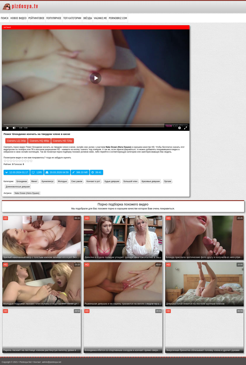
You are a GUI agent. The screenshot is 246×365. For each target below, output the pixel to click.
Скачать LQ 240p (16, 140)
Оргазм (167, 181)
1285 (37, 172)
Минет (34, 181)
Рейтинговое (36, 18)
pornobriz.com (118, 18)
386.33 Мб (79, 172)
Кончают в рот (93, 181)
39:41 (96, 172)
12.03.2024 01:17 (16, 172)
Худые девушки (111, 181)
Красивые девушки (151, 181)
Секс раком (76, 181)
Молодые (62, 181)
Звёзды (87, 18)
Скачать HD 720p (62, 140)
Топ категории (72, 18)
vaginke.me (100, 18)
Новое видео (19, 18)
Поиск (5, 18)
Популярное (53, 18)
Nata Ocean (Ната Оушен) (26, 193)
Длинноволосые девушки (18, 186)
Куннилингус (48, 181)
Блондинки (22, 181)
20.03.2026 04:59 (57, 172)
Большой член (130, 181)
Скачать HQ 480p (39, 140)
